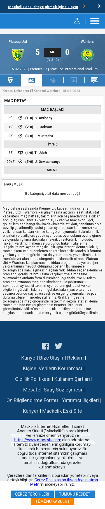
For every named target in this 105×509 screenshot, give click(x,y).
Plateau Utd (18, 42)
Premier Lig (39, 69)
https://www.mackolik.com (37, 440)
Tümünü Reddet (74, 494)
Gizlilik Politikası (32, 379)
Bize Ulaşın (51, 358)
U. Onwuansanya (47, 162)
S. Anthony (43, 118)
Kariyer (30, 411)
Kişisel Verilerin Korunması (52, 368)
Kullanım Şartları (72, 379)
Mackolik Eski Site (62, 411)
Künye (28, 358)
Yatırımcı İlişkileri (80, 400)
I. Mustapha (43, 136)
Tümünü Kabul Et (53, 501)
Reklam (75, 358)
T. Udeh (40, 153)
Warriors (87, 42)
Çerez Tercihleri (32, 494)
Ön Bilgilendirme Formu (32, 400)
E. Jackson (43, 127)
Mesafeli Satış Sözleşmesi (52, 390)
